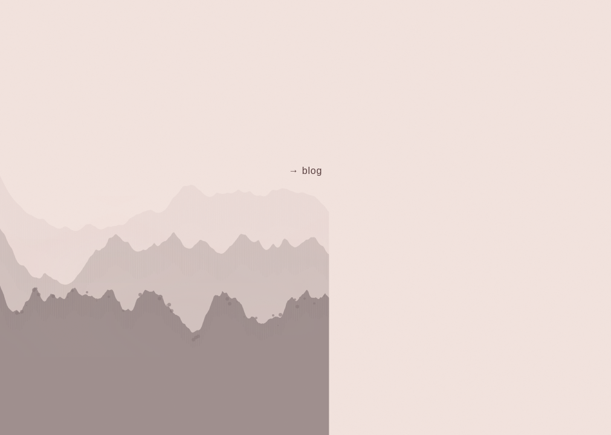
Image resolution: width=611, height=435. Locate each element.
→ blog (306, 171)
